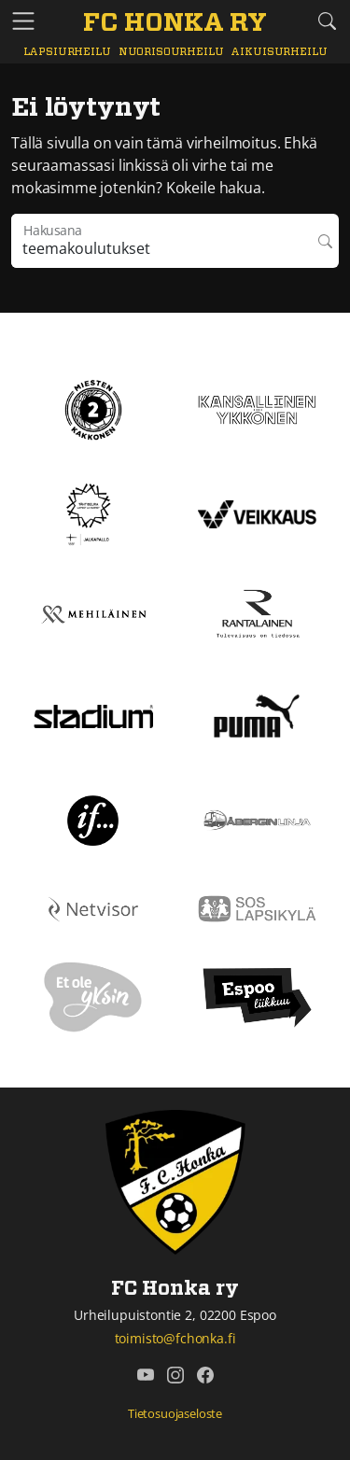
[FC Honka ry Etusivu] (175, 24)
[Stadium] (93, 715)
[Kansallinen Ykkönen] (257, 408)
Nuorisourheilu (171, 52)
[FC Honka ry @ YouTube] (146, 1375)
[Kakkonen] (93, 408)
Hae (325, 241)
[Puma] (256, 714)
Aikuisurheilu (279, 52)
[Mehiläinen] (93, 613)
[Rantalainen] (257, 613)
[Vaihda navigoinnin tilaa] (23, 22)
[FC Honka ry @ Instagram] (175, 1375)
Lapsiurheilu (67, 52)
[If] (93, 818)
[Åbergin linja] (257, 818)
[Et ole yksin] (93, 996)
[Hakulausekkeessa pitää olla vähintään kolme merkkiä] (161, 241)
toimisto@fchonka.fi (175, 1338)
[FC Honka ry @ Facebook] (205, 1375)
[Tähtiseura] (93, 512)
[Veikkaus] (257, 512)
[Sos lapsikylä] (257, 907)
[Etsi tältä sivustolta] (327, 21)
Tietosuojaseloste (175, 1413)
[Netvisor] (93, 907)
